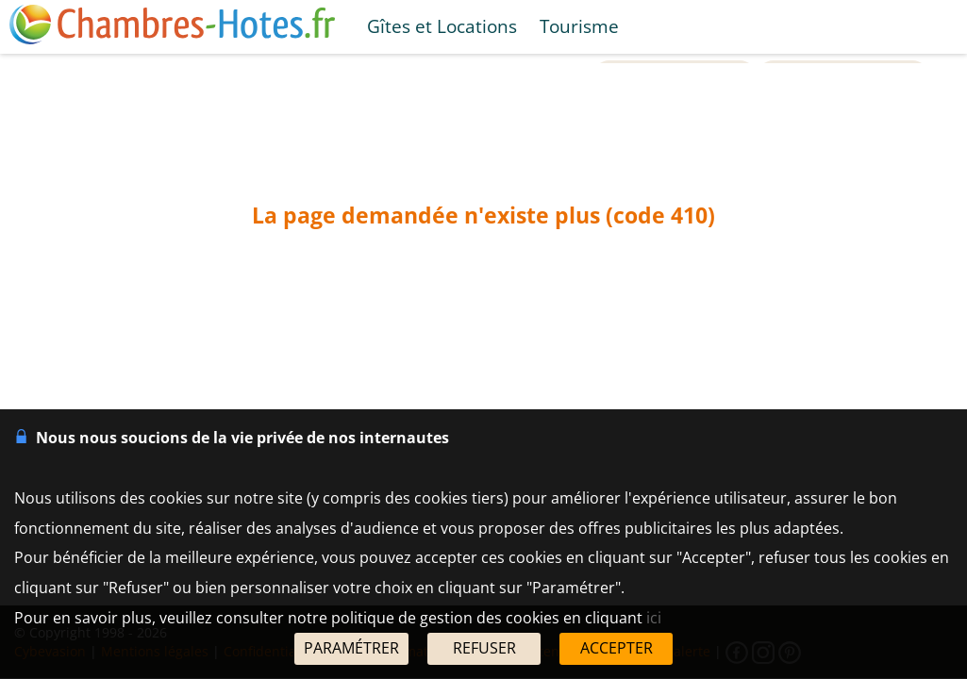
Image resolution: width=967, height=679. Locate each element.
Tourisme (579, 26)
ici (653, 617)
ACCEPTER (616, 648)
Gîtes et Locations (442, 26)
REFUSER (484, 648)
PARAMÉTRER (351, 648)
